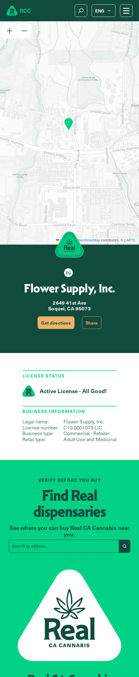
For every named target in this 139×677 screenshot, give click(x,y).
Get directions (56, 323)
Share (92, 323)
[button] (9, 30)
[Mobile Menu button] (126, 10)
